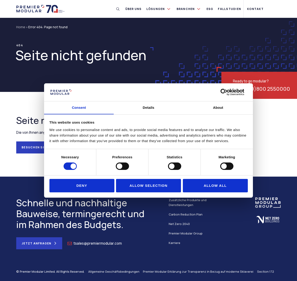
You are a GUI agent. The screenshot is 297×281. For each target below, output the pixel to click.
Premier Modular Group (186, 233)
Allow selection (148, 185)
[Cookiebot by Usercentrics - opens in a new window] (227, 92)
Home (20, 27)
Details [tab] (148, 107)
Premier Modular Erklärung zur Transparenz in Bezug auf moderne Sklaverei (198, 271)
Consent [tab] (79, 107)
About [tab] (218, 107)
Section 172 (265, 271)
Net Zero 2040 (179, 224)
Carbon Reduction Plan (186, 214)
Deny (81, 185)
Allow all (215, 185)
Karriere (174, 243)
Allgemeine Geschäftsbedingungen (113, 271)
